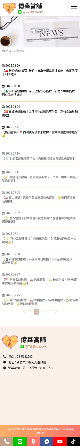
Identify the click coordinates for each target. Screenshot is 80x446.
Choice (40, 432)
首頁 (6, 50)
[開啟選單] (74, 8)
